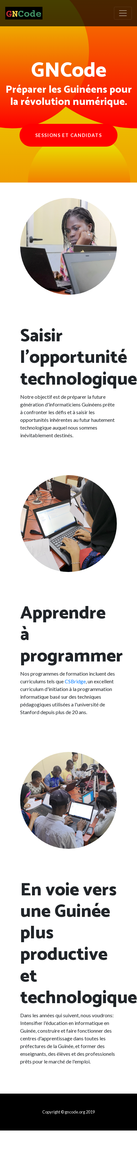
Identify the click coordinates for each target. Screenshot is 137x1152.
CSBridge (75, 681)
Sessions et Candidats (68, 135)
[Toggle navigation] (123, 13)
